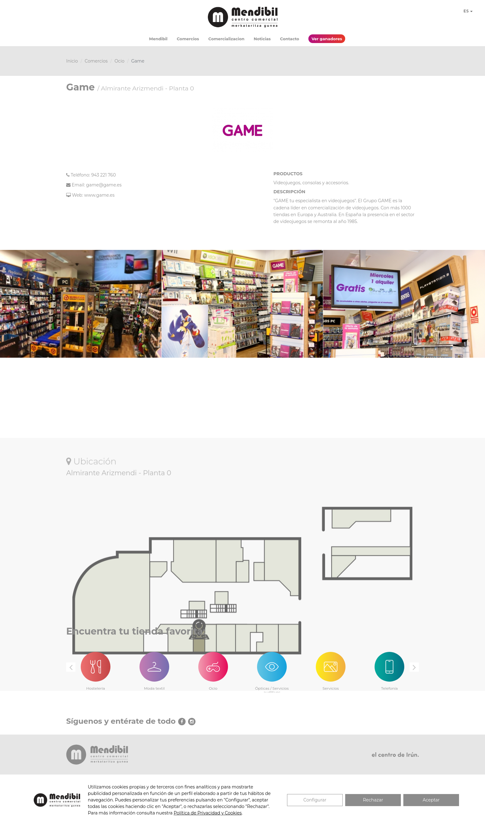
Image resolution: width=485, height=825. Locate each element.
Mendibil (158, 38)
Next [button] (414, 667)
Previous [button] (70, 667)
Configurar (314, 800)
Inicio (72, 61)
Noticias (262, 38)
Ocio (119, 61)
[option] (95, 667)
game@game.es (104, 185)
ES (468, 11)
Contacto (289, 38)
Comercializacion (226, 38)
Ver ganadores (326, 38)
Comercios (188, 38)
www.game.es (99, 195)
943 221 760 (103, 175)
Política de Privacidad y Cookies (208, 813)
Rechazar (373, 800)
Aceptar (431, 800)
